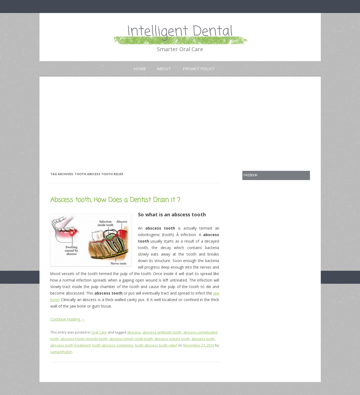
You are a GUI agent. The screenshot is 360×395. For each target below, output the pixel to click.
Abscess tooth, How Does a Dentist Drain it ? (115, 200)
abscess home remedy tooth (84, 338)
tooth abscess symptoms (112, 345)
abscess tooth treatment (70, 345)
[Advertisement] (180, 117)
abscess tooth (203, 338)
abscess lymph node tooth (131, 338)
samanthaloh (61, 351)
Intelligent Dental (180, 32)
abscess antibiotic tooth (162, 332)
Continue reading (67, 319)
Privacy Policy (199, 68)
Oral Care (99, 332)
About (164, 68)
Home (140, 68)
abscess (134, 332)
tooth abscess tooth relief (156, 345)
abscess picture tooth (172, 338)
